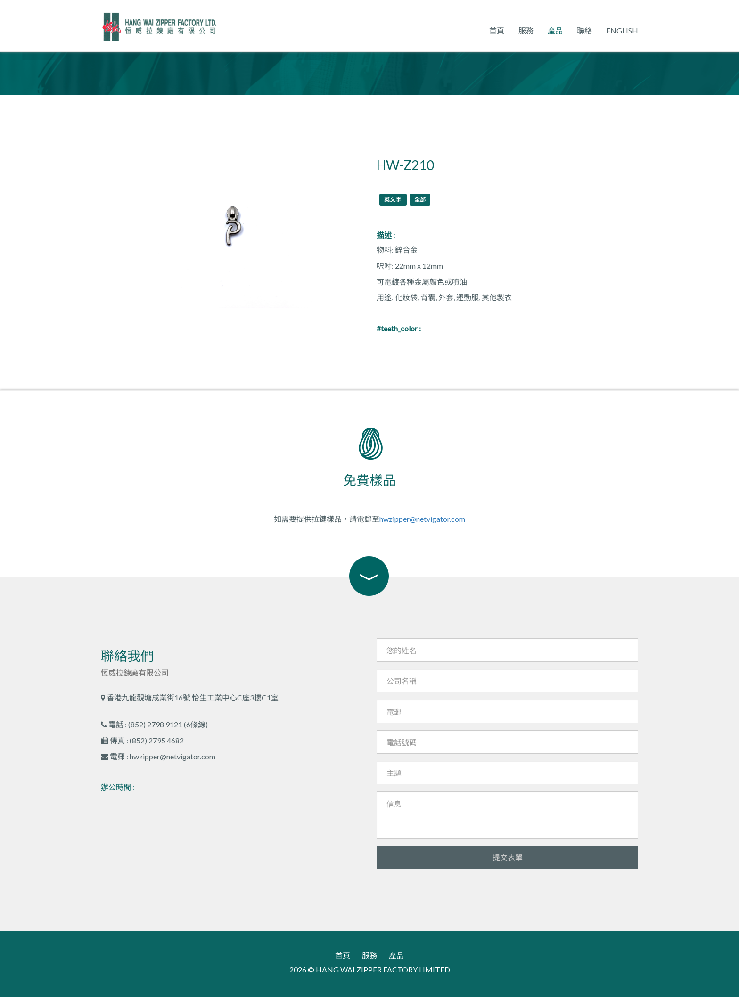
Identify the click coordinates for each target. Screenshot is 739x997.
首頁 (496, 30)
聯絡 (584, 30)
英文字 (393, 199)
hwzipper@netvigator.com (422, 518)
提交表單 (508, 857)
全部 (420, 199)
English (622, 30)
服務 (526, 30)
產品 (555, 30)
